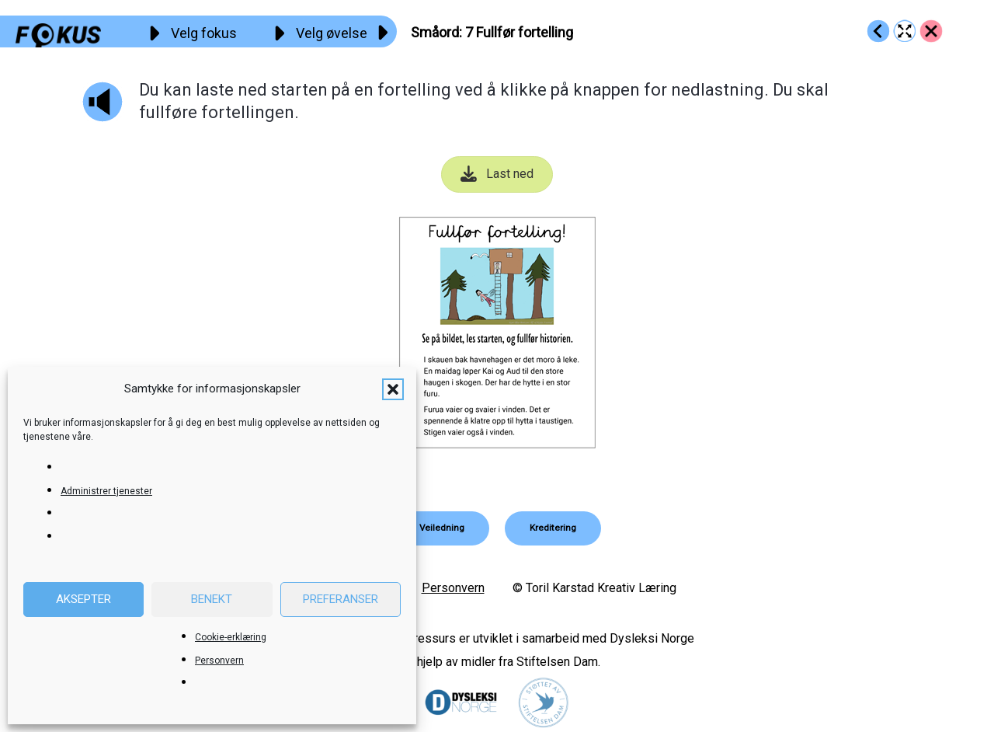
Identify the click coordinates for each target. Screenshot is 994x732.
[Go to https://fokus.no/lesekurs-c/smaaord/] (931, 31)
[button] (393, 389)
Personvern (219, 660)
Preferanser (340, 599)
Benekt (211, 599)
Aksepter (83, 599)
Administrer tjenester (106, 491)
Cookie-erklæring (230, 637)
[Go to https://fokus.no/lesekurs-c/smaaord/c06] (878, 31)
